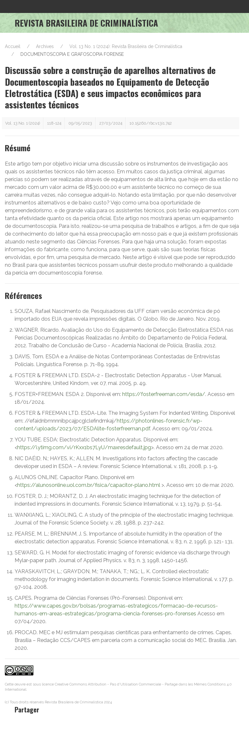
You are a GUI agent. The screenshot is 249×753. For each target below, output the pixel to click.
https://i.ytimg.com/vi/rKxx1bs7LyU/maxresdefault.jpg (84, 447)
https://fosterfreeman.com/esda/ (163, 394)
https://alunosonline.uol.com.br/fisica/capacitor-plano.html (88, 485)
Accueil (12, 46)
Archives (45, 46)
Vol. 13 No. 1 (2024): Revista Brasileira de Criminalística (125, 46)
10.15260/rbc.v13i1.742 (150, 123)
